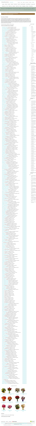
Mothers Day (10, 6)
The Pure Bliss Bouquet (4, 410)
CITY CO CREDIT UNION (4, 122)
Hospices (18, 423)
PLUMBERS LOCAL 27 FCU (4, 355)
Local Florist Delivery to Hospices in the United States (33, 200)
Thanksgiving (23, 6)
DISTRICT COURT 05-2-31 (4, 171)
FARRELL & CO (3, 50)
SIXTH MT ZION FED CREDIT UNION (5, 193)
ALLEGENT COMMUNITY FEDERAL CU (5, 250)
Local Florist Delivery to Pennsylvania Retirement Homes (33, 119)
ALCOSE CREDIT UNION (4, 343)
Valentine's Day (4, 6)
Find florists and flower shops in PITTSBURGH (5, 416)
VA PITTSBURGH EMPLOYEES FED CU (5, 135)
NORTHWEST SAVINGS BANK (5, 84)
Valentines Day (32, 57)
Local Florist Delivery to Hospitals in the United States (33, 176)
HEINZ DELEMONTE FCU (4, 96)
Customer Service (3, 421)
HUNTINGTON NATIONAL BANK (5, 142)
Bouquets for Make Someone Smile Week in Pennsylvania (33, 139)
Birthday (6, 4)
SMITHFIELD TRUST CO (4, 65)
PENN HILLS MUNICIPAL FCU (4, 320)
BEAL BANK (3, 121)
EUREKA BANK (3, 270)
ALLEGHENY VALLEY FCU (4, 326)
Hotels (21, 2)
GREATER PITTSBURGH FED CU (5, 154)
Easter (7, 6)
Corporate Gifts (33, 4)
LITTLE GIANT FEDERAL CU (4, 164)
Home (1, 12)
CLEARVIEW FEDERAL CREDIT (5, 311)
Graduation (13, 6)
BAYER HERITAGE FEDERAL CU (5, 318)
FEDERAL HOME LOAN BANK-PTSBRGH (5, 86)
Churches (33, 2)
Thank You (12, 4)
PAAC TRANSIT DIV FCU (4, 62)
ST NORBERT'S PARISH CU (4, 338)
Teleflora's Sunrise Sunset (3, 402)
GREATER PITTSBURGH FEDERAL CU (5, 248)
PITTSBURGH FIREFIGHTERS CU (5, 367)
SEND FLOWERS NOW (24, 43)
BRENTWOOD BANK (4, 352)
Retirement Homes (12, 423)
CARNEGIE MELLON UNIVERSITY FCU (5, 78)
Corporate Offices (29, 423)
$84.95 (17, 411)
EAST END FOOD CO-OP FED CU (5, 57)
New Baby (9, 4)
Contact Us (10, 421)
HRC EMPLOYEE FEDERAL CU (4, 325)
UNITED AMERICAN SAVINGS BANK (5, 186)
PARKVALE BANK (3, 211)
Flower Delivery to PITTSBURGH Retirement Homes (33, 84)
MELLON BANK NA (3, 49)
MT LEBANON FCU (3, 115)
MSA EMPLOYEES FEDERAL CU (5, 376)
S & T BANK (3, 380)
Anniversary (15, 4)
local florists (8, 423)
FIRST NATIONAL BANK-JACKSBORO (5, 369)
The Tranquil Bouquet (10, 410)
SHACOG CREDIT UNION (4, 106)
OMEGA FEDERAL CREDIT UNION (5, 156)
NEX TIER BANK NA (4, 163)
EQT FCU (3, 169)
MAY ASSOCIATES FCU (4, 47)
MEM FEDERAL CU (3, 162)
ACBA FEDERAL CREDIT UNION (5, 165)
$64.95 (10, 394)
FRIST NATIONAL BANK (4, 177)
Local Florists (2, 413)
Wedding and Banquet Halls (24, 423)
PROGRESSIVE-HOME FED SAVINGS (5, 120)
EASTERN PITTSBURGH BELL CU (5, 53)
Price (31, 43)
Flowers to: (19, 2)
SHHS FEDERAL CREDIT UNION (5, 197)
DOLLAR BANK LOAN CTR (4, 317)
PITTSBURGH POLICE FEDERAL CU (5, 362)
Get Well (19, 4)
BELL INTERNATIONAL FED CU (5, 166)
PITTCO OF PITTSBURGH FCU (5, 190)
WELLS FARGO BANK (4, 161)
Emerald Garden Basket (17, 410)
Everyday (3, 4)
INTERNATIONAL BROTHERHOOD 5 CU (5, 188)
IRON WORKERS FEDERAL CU (4, 199)
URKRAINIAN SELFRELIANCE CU (5, 203)
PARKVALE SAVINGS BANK (4, 371)
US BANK (3, 227)
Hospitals (24, 2)
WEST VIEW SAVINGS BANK (4, 131)
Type (31, 48)
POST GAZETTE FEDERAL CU (4, 77)
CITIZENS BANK (3, 58)
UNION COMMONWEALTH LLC (5, 44)
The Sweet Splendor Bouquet (23, 410)
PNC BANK (3, 54)
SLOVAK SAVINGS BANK (4, 97)
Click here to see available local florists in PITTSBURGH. (7, 25)
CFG (2, 242)
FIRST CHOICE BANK (4, 286)
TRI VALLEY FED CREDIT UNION (5, 116)
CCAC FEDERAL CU (4, 51)
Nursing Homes (15, 423)
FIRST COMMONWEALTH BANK (5, 176)
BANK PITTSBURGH (4, 107)
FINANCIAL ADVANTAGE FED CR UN (5, 167)
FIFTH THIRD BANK (4, 87)
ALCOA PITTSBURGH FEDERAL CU (5, 228)
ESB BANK (3, 45)
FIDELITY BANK (3, 132)
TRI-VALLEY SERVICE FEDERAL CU (5, 303)
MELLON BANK (3, 48)
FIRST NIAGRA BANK (4, 129)
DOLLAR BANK (3, 59)
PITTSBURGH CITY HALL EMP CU (5, 63)
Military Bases (20, 423)
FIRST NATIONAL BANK (4, 67)
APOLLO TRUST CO (4, 61)
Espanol (12, 2)
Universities (30, 2)
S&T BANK (3, 174)
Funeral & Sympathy (22, 4)
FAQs (10, 2)
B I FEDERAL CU (3, 347)
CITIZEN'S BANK (3, 213)
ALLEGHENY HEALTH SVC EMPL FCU (5, 126)
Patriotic (20, 6)
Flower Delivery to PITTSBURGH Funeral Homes (33, 70)
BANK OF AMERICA (4, 141)
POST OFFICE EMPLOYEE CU (4, 43)
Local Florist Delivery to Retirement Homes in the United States (33, 195)
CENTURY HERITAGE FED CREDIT (5, 254)
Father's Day (17, 6)
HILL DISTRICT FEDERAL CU (4, 83)
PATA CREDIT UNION (4, 375)
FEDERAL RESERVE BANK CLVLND (5, 72)
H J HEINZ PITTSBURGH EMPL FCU (5, 52)
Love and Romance (28, 4)
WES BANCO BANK (4, 101)
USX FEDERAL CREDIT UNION (5, 189)
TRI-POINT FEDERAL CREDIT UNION (5, 378)
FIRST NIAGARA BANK (4, 68)
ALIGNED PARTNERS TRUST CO (5, 64)
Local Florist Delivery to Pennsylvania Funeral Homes (33, 105)
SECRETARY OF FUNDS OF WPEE (5, 187)
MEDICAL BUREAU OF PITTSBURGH (5, 226)
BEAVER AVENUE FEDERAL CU (4, 93)
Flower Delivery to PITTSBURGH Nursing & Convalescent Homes (33, 86)
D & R (2, 379)
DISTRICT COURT (3, 103)
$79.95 (4, 394)
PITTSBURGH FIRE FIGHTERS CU (5, 365)
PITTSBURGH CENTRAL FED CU (5, 94)
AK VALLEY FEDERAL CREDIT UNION (5, 374)
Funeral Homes (26, 2)
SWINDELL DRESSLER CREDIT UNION (5, 85)
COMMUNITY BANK (4, 225)
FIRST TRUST (3, 111)
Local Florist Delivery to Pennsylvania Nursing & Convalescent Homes (33, 121)
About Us (7, 421)
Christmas (27, 6)
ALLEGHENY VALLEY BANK (4, 95)
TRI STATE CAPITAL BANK (4, 88)
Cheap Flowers (31, 6)
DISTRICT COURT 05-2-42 (4, 91)
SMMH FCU (3, 310)
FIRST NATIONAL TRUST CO (4, 90)
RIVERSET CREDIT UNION (4, 207)
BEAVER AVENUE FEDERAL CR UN (5, 168)
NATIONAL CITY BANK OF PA (4, 383)
